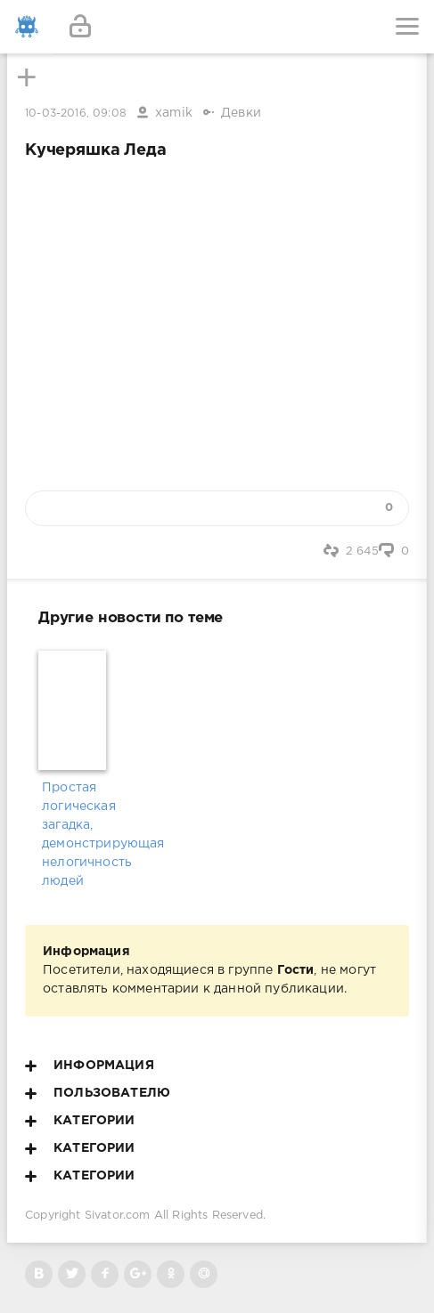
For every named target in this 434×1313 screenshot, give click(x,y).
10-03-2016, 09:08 (76, 113)
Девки (241, 113)
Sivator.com (118, 1215)
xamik (173, 113)
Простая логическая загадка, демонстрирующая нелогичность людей (74, 834)
